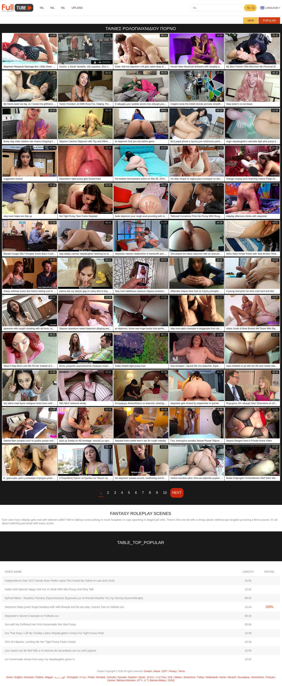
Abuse (156, 671)
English (18, 677)
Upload (78, 8)
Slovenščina (257, 677)
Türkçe (200, 677)
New (250, 20)
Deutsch (232, 677)
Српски (111, 680)
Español (132, 677)
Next (177, 493)
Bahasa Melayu (158, 680)
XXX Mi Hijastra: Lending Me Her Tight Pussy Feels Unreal (40, 641)
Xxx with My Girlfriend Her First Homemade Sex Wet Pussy (40, 624)
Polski (91, 677)
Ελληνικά (28, 677)
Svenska (111, 677)
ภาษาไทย (161, 677)
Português (72, 677)
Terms (181, 671)
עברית (83, 677)
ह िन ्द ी (142, 680)
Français (270, 677)
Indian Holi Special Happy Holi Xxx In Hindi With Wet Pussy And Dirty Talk (49, 589)
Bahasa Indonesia (126, 680)
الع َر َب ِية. (60, 677)
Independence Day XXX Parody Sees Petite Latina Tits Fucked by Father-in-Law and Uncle (60, 580)
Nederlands (212, 677)
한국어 (150, 677)
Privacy (172, 671)
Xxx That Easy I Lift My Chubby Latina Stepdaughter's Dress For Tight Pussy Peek (54, 633)
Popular (269, 20)
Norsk (223, 677)
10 (165, 493)
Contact (148, 671)
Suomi (9, 677)
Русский (122, 677)
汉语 (170, 677)
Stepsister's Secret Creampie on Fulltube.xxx (32, 615)
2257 (164, 671)
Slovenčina (189, 677)
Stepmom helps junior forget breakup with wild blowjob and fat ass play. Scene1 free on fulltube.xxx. (65, 607)
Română (100, 677)
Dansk (141, 677)
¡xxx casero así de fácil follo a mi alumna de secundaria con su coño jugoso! (50, 650)
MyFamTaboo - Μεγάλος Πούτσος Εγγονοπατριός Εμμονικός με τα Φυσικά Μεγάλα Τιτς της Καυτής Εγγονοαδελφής (74, 598)
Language (269, 8)
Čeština (39, 677)
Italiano (178, 677)
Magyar (49, 677)
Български (243, 677)
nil (42, 8)
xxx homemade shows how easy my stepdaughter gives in (40, 659)
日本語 (171, 680)
